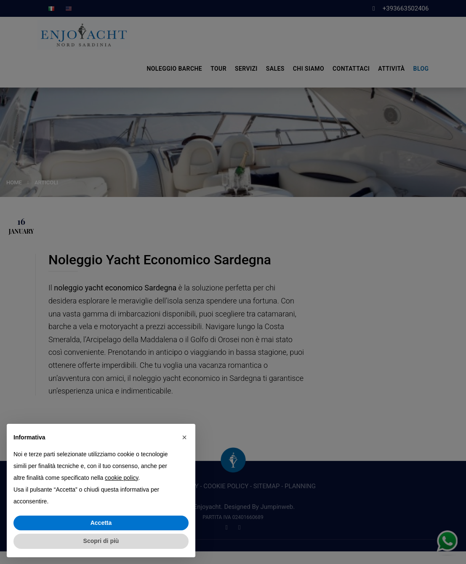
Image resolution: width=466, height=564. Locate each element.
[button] (184, 437)
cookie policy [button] (121, 477)
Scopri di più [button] (101, 540)
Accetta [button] (101, 522)
